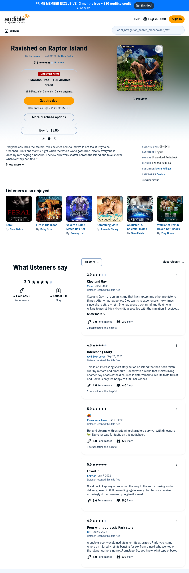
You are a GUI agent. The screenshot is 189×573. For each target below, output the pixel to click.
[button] (43, 138)
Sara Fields (16, 229)
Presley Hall (77, 233)
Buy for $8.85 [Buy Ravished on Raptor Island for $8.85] (49, 130)
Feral (9, 225)
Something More (107, 225)
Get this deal (49, 101)
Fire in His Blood (46, 225)
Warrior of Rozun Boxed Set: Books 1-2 (168, 229)
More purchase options (49, 117)
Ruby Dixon (46, 229)
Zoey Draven (168, 233)
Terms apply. (83, 5)
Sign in (177, 19)
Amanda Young (109, 229)
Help (137, 19)
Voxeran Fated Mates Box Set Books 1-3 (75, 229)
